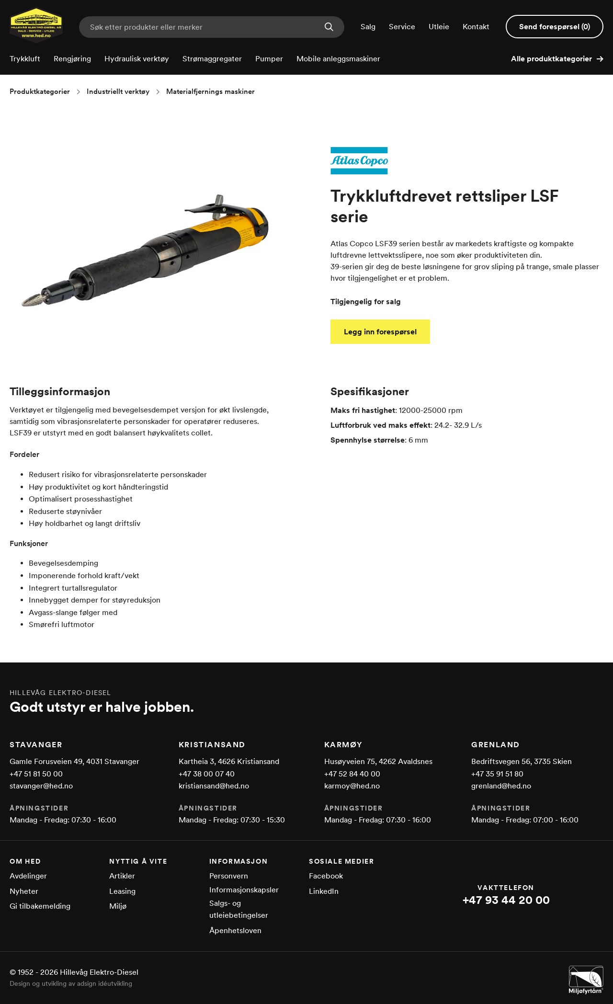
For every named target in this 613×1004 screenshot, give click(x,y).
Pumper (269, 58)
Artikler (122, 875)
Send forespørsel (554, 26)
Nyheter (24, 891)
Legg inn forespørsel (380, 331)
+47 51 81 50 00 (36, 773)
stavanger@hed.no (41, 785)
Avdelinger (28, 875)
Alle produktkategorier (557, 58)
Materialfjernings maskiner (210, 91)
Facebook (326, 875)
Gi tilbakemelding (40, 906)
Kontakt (476, 26)
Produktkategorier (40, 91)
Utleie (439, 26)
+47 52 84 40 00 (352, 773)
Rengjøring (72, 58)
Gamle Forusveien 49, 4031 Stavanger (74, 761)
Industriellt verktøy (118, 91)
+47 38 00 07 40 (207, 773)
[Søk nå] (329, 28)
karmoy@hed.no (352, 785)
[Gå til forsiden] (36, 40)
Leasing (122, 891)
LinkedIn (324, 891)
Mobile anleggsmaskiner (338, 58)
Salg (368, 26)
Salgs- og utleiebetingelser (238, 909)
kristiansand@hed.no (214, 785)
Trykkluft (25, 58)
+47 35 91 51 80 (497, 773)
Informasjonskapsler (244, 889)
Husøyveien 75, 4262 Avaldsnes (378, 761)
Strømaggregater (212, 58)
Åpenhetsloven (235, 930)
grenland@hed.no (501, 785)
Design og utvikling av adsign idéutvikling (71, 983)
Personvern (228, 875)
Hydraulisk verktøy (136, 58)
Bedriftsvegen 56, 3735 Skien (521, 761)
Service (402, 26)
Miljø (117, 906)
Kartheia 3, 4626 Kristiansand (229, 761)
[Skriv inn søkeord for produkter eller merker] (211, 27)
